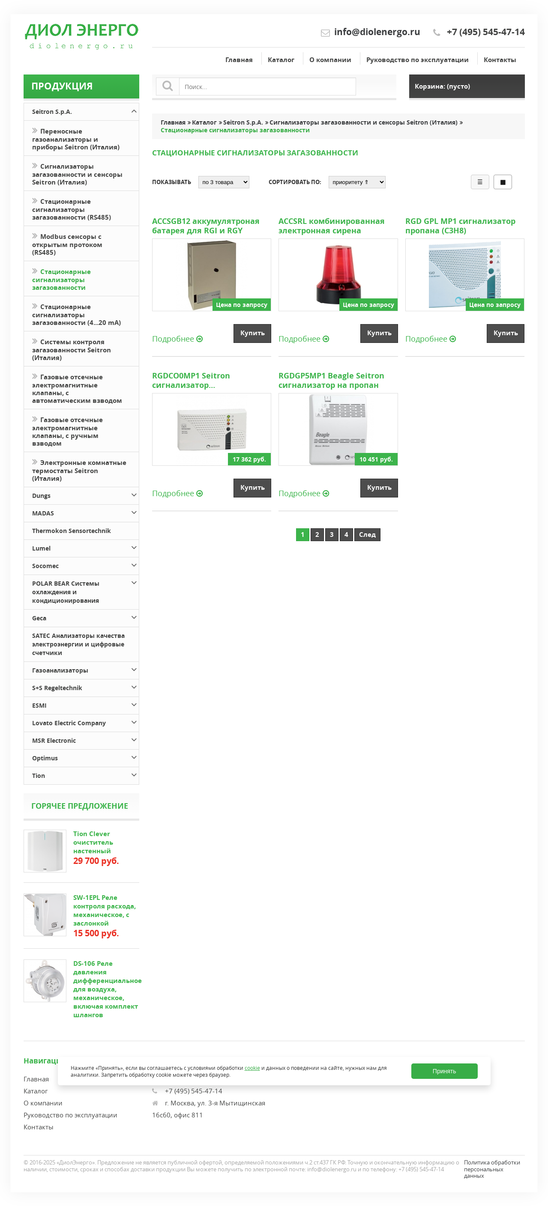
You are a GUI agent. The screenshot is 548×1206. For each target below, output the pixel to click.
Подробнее (177, 338)
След (367, 534)
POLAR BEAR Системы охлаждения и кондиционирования (85, 590)
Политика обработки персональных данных (492, 1168)
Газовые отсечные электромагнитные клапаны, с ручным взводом (67, 431)
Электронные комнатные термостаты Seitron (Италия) (79, 469)
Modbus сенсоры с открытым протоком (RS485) (67, 243)
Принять (444, 1071)
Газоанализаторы (85, 669)
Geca (85, 616)
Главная (239, 59)
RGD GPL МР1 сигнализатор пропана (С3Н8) (460, 226)
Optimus (85, 756)
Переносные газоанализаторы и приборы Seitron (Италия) (76, 138)
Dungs (85, 494)
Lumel (85, 547)
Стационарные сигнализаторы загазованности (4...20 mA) (76, 314)
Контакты (500, 59)
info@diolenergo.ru (377, 32)
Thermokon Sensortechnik (71, 531)
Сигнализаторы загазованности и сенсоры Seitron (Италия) (77, 173)
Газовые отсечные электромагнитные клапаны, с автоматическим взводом (77, 388)
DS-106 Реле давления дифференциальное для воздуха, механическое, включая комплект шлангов (107, 989)
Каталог (281, 59)
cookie (252, 1067)
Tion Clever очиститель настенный (93, 842)
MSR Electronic (85, 739)
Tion (85, 774)
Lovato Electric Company (85, 721)
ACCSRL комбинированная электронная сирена (331, 226)
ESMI (85, 704)
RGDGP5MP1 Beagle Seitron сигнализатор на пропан (331, 380)
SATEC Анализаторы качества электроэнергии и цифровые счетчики (78, 644)
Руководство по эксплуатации (417, 59)
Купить (252, 332)
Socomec (85, 564)
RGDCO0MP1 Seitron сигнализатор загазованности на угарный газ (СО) (209, 380)
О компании (330, 59)
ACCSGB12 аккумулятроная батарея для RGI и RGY (206, 226)
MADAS (85, 511)
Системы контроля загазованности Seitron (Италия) (71, 349)
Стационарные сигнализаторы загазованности (61, 278)
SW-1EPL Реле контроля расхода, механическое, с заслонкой (104, 910)
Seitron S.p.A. (85, 110)
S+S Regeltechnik (85, 686)
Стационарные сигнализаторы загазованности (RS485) (71, 208)
